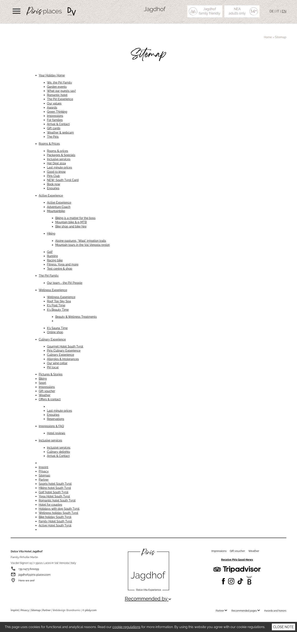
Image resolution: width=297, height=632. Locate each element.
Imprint (43, 467)
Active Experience (51, 195)
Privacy (44, 471)
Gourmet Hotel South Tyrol (65, 346)
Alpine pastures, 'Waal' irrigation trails (80, 240)
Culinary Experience (52, 339)
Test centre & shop (59, 268)
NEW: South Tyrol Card (63, 180)
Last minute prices (59, 167)
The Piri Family (49, 275)
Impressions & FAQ (51, 426)
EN (284, 11)
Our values (54, 103)
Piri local (53, 367)
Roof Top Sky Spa (59, 301)
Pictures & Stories (50, 374)
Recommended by (148, 599)
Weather (44, 395)
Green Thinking (57, 111)
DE (272, 11)
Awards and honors (275, 610)
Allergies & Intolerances (63, 359)
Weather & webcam (60, 132)
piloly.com (91, 610)
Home (268, 37)
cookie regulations (126, 627)
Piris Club (53, 176)
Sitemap (44, 475)
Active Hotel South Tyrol (55, 525)
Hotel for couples (50, 504)
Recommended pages (246, 610)
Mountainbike (56, 211)
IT (277, 11)
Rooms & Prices (49, 143)
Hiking (51, 233)
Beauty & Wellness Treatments (76, 316)
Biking (43, 378)
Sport (42, 382)
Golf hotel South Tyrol (53, 492)
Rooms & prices (57, 151)
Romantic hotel (57, 95)
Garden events (57, 86)
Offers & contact (50, 399)
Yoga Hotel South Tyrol (54, 496)
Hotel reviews (56, 433)
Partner (44, 479)
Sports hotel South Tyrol (55, 483)
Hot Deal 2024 (56, 163)
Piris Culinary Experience (63, 350)
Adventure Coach (58, 207)
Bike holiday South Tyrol (55, 517)
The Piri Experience (60, 99)
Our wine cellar (57, 363)
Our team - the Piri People (64, 283)
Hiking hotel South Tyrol (55, 488)
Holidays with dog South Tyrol (59, 508)
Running (52, 256)
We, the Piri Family (59, 82)
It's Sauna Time (57, 328)
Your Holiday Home (52, 75)
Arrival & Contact (58, 124)
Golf (50, 252)
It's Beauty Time (58, 309)
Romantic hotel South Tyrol (57, 500)
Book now (53, 184)
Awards (52, 107)
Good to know (56, 171)
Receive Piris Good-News (237, 559)
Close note (283, 627)
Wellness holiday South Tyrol (58, 513)
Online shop (55, 332)
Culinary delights (58, 451)
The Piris (53, 136)
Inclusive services (58, 159)
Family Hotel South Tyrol (55, 521)
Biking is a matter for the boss (75, 218)
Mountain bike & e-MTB (71, 222)
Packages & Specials (61, 155)
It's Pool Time (56, 305)
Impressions (55, 115)
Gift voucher (47, 391)
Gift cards (53, 128)
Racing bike (55, 260)
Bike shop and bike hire (70, 226)
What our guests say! (61, 90)
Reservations (55, 419)
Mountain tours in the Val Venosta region (82, 245)
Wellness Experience (53, 290)
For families (55, 120)
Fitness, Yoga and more (62, 264)
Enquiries (53, 188)
